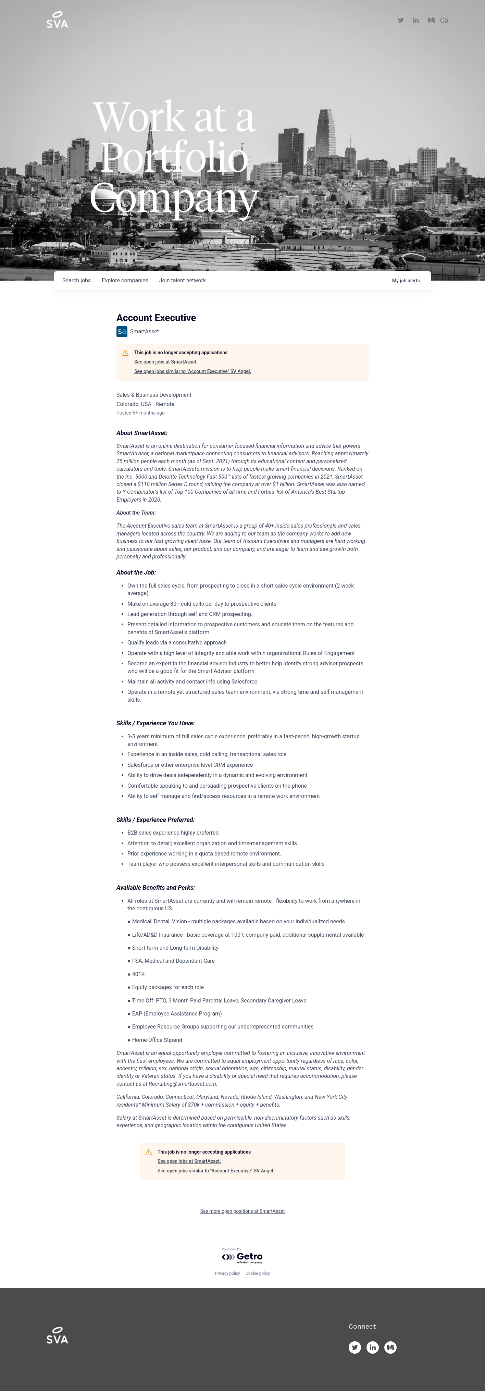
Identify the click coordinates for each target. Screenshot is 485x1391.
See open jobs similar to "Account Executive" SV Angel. (192, 371)
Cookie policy (258, 1273)
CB (444, 20)
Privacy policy (227, 1273)
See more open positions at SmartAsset (242, 1211)
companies (125, 280)
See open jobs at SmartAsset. (166, 362)
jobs (76, 280)
